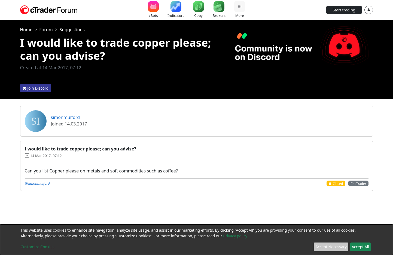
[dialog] (196, 240)
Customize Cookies (37, 246)
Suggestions (72, 30)
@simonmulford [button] (37, 183)
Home (26, 30)
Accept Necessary (331, 246)
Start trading (344, 9)
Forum (46, 30)
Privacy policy (235, 235)
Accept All (360, 246)
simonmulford (65, 117)
